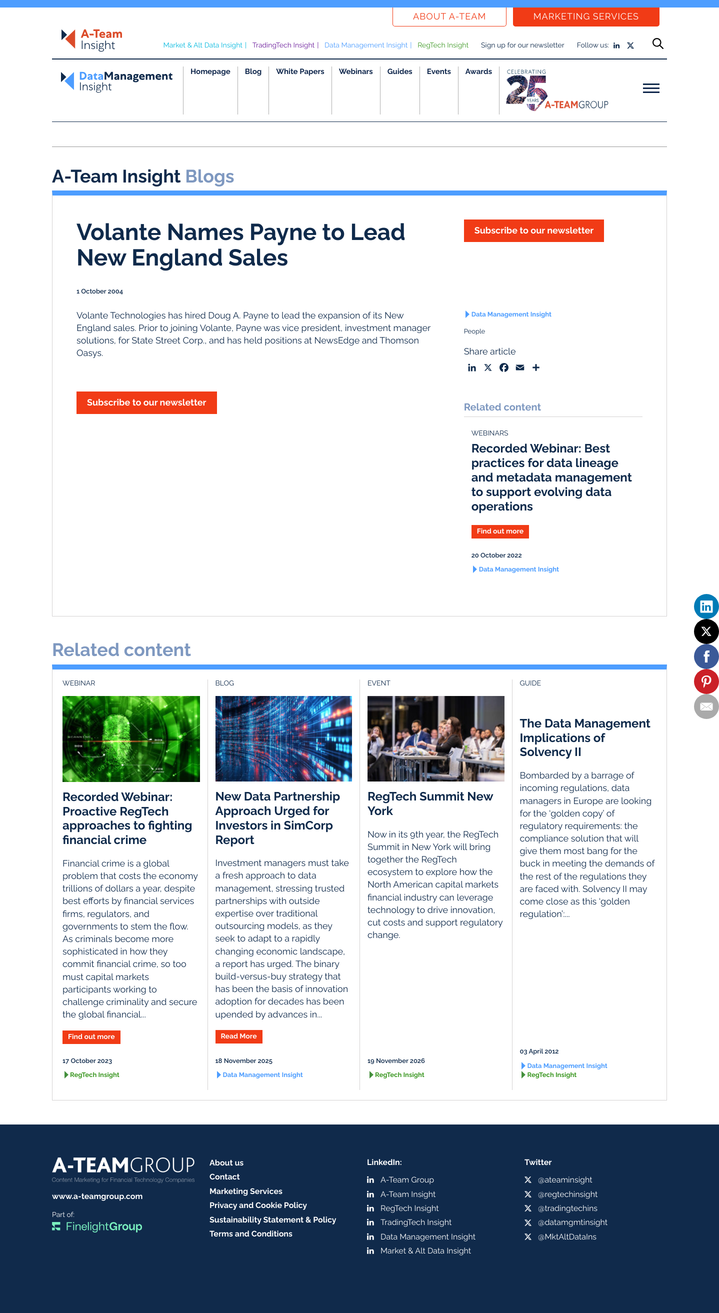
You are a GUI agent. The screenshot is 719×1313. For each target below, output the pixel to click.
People (475, 332)
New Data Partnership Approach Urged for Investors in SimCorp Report (278, 817)
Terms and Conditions (251, 1233)
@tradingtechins (568, 1208)
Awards (479, 71)
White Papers (300, 71)
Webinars (356, 71)
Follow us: (593, 46)
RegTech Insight (443, 46)
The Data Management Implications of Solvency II (585, 738)
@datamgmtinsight (573, 1222)
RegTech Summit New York (430, 803)
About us (227, 1163)
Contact (225, 1177)
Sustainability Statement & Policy (273, 1219)
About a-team (449, 17)
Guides (400, 71)
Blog (253, 71)
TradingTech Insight (283, 46)
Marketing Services (586, 17)
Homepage (210, 71)
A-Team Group (407, 1179)
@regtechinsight (568, 1194)
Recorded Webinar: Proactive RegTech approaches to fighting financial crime (127, 818)
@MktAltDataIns (567, 1237)
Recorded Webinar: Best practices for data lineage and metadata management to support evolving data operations (552, 477)
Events (439, 71)
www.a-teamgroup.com (97, 1196)
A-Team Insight (408, 1194)
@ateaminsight (565, 1179)
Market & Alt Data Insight (202, 46)
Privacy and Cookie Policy (258, 1205)
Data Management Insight (366, 46)
